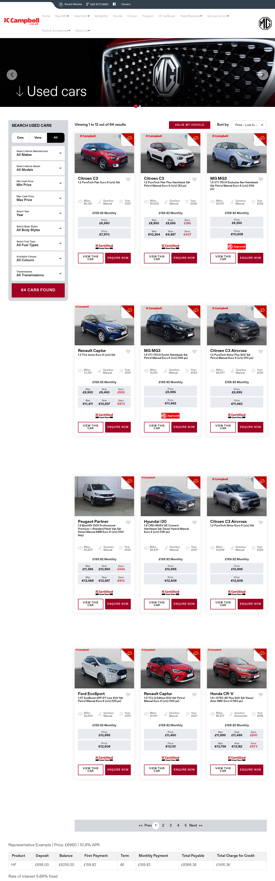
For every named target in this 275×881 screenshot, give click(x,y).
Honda (121, 18)
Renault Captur (97, 309)
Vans (38, 126)
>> (201, 686)
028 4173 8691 (99, 4)
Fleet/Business (178, 18)
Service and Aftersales (156, 821)
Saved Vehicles (73, 4)
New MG (76, 18)
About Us (246, 18)
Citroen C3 (99, 169)
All (56, 126)
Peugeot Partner (102, 451)
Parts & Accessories (225, 18)
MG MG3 (234, 173)
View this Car (91, 246)
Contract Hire (150, 829)
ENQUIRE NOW (118, 246)
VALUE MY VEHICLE (189, 114)
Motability (109, 18)
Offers (145, 806)
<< (141, 686)
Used (144, 799)
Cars (20, 126)
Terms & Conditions (230, 861)
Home (64, 18)
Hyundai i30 (168, 449)
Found (38, 279)
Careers (125, 4)
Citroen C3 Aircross (234, 310)
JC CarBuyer (159, 18)
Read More (92, 875)
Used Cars (92, 18)
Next (193, 686)
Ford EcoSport (102, 590)
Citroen (132, 18)
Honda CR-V (234, 590)
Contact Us (149, 844)
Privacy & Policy (257, 861)
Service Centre (200, 18)
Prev (148, 686)
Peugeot (144, 18)
